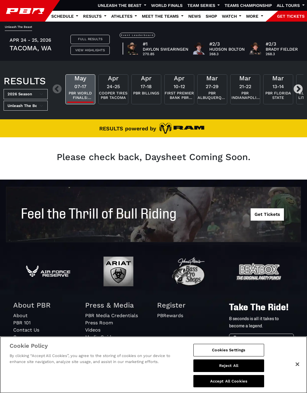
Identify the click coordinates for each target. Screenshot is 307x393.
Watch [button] (230, 16)
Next (298, 89)
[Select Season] (26, 94)
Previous (57, 89)
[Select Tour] (26, 106)
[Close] (297, 367)
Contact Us (26, 330)
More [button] (253, 16)
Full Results (90, 39)
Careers (22, 337)
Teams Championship (248, 5)
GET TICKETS (291, 16)
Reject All (228, 368)
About (20, 315)
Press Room (99, 323)
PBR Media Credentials (111, 315)
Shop (211, 16)
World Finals (167, 5)
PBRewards (170, 315)
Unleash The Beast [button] (120, 5)
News (194, 16)
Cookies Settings (228, 353)
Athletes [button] (122, 16)
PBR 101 (22, 323)
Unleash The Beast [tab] (18, 26)
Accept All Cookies (228, 384)
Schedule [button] (63, 16)
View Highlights (90, 50)
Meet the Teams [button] (161, 16)
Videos (92, 330)
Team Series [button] (201, 5)
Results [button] (93, 16)
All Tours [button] (289, 5)
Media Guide (99, 337)
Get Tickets (267, 214)
